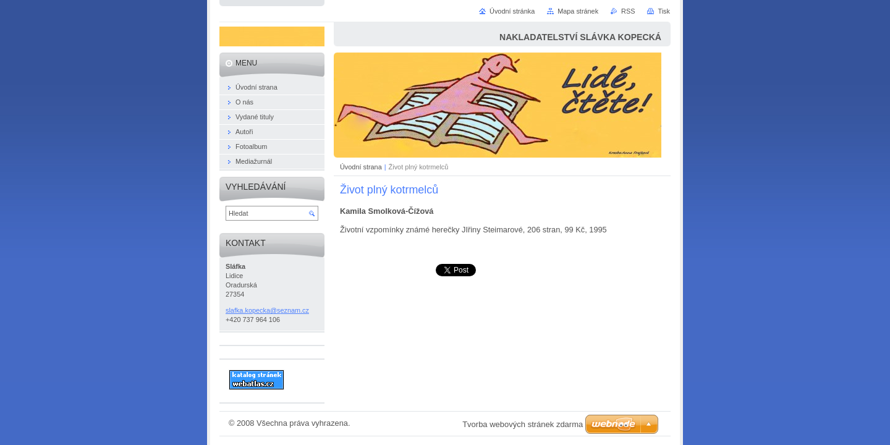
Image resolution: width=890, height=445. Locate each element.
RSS (628, 11)
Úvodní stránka (512, 11)
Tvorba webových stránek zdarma (522, 424)
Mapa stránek (577, 11)
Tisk (664, 11)
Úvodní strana (361, 167)
